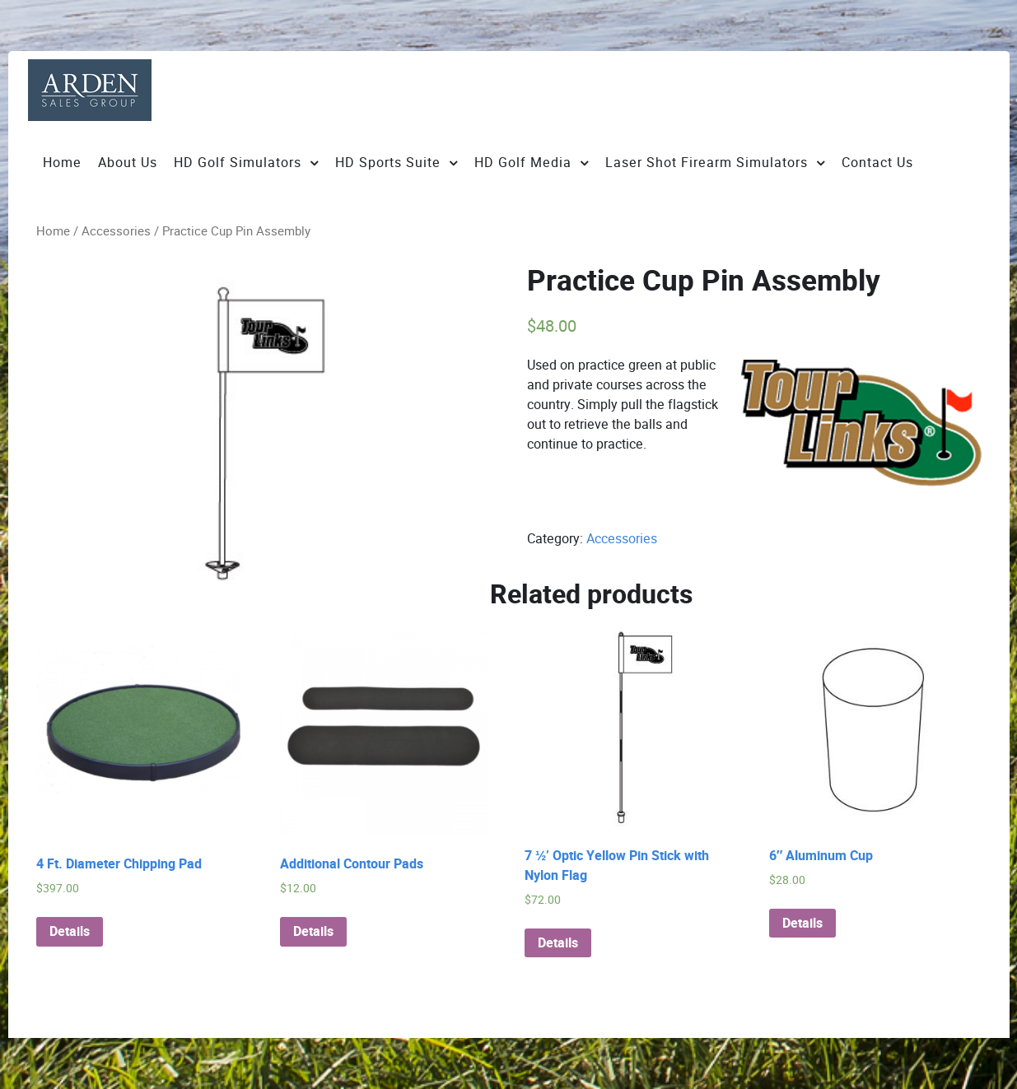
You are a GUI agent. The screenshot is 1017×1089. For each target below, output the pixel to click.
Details (69, 932)
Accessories (116, 231)
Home (53, 231)
